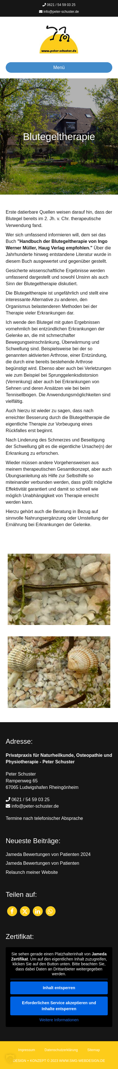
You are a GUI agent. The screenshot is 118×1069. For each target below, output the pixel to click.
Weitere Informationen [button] (58, 1019)
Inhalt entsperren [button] (59, 987)
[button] (12, 911)
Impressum (26, 1050)
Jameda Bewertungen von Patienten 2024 (48, 854)
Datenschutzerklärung (61, 1050)
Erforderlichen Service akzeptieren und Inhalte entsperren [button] (59, 1005)
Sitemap (93, 1050)
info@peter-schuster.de (59, 12)
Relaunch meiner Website (32, 872)
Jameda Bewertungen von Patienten (42, 863)
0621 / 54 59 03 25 (58, 5)
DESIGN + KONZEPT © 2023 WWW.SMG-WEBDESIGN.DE (59, 1061)
